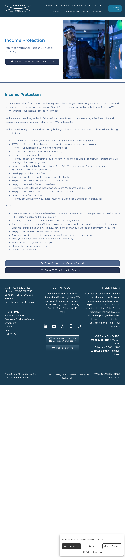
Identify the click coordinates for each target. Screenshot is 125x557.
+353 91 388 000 (24, 295)
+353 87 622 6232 (23, 291)
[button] (45, 326)
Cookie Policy (85, 552)
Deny (91, 546)
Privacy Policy (97, 552)
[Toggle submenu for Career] (61, 11)
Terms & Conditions (79, 375)
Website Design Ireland (107, 374)
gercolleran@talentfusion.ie (20, 302)
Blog (49, 375)
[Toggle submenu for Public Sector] (68, 5)
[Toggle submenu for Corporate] (100, 5)
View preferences (112, 546)
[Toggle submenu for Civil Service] (85, 5)
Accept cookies (71, 546)
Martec (116, 377)
